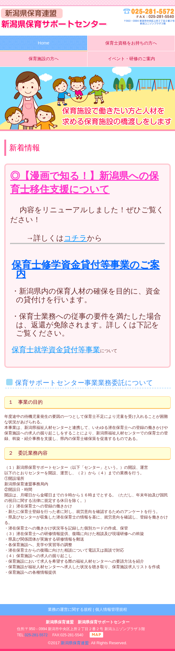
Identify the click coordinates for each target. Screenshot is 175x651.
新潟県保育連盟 (75, 643)
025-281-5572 (36, 635)
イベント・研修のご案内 (131, 58)
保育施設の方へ (44, 58)
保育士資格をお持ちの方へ (131, 42)
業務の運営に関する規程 (70, 609)
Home (43, 42)
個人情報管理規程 (111, 609)
